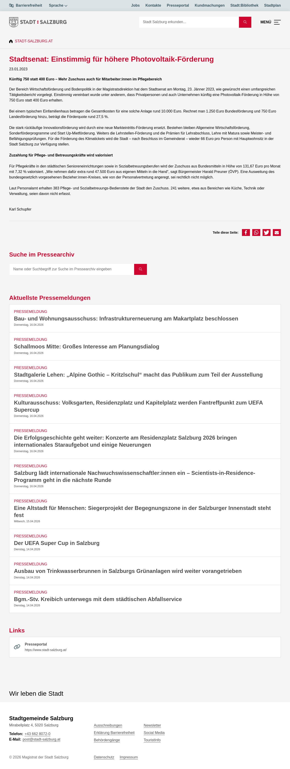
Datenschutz (104, 757)
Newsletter (152, 725)
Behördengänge (107, 740)
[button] (246, 232)
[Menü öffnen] (270, 22)
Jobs (135, 5)
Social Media (154, 733)
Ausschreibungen (108, 725)
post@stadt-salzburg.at (41, 739)
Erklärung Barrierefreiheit (114, 733)
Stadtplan (272, 5)
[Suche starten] (245, 22)
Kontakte (153, 5)
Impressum (129, 757)
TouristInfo (152, 740)
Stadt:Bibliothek (244, 5)
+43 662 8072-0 (37, 734)
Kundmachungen (210, 5)
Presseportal (178, 5)
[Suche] (189, 22)
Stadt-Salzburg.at (34, 41)
